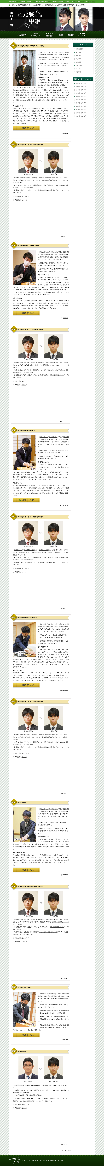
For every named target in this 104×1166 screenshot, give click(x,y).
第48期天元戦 (43, 177)
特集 (29, 190)
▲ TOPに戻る (66, 1150)
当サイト (26, 185)
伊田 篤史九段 (53, 1081)
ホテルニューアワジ (48, 259)
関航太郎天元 (44, 52)
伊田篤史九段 (53, 52)
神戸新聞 (78, 59)
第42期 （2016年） (82, 99)
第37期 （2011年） (82, 116)
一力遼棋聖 (49, 996)
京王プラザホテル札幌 (49, 631)
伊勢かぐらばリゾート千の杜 (23, 1030)
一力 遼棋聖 (28, 1081)
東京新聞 (78, 52)
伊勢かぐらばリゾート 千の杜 (51, 816)
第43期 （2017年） (82, 96)
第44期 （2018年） (82, 93)
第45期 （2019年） (82, 90)
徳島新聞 (78, 62)
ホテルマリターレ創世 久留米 (53, 444)
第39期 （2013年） (82, 109)
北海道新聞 (79, 49)
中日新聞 (78, 55)
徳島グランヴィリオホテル (50, 60)
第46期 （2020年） (82, 86)
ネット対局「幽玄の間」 (47, 185)
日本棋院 (78, 68)
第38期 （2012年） (82, 113)
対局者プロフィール (57, 190)
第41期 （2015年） (82, 103)
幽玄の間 (56, 1098)
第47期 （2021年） (82, 83)
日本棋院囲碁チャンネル (33, 1101)
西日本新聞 (79, 65)
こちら (25, 196)
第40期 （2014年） (82, 106)
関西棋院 (78, 72)
